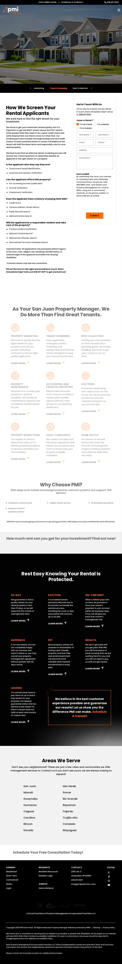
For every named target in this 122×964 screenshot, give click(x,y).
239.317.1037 (113, 2)
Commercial (12, 880)
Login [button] (8, 888)
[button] (108, 872)
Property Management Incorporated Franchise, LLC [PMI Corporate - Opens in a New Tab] (71, 911)
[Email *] (85, 142)
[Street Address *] (94, 150)
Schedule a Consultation (61, 55)
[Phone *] (104, 142)
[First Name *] (85, 135)
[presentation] (94, 205)
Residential (11, 871)
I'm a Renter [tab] (103, 124)
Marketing (39, 88)
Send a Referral (46, 888)
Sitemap (96, 925)
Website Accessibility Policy (41, 936)
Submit (94, 215)
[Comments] (94, 162)
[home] (12, 10)
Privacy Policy (109, 925)
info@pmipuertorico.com (83, 884)
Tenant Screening (58, 88)
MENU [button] (119, 10)
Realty (9, 884)
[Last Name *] (104, 135)
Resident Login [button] (46, 875)
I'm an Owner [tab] (86, 124)
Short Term (11, 875)
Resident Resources (48, 871)
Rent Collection (80, 88)
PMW (88, 925)
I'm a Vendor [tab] (86, 128)
